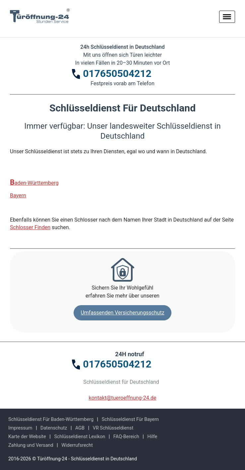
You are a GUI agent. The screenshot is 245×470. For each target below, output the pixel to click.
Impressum (20, 428)
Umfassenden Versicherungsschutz (122, 312)
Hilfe (152, 436)
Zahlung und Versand (30, 445)
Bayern (18, 195)
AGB (80, 428)
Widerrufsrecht (77, 445)
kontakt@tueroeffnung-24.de (122, 398)
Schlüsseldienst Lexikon (79, 436)
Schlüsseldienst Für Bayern (130, 419)
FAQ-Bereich (126, 436)
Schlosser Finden (30, 227)
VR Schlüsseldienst (113, 428)
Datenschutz (53, 428)
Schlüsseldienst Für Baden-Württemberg (50, 419)
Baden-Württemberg (34, 182)
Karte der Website (27, 436)
